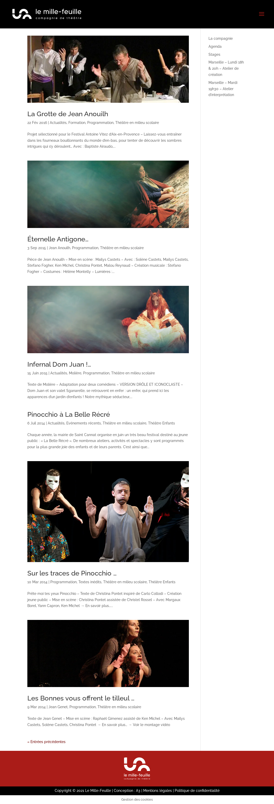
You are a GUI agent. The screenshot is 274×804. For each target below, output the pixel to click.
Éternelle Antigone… (57, 239)
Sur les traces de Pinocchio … (72, 573)
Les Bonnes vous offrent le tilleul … (80, 698)
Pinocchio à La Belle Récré (68, 414)
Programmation (100, 123)
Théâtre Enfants (161, 423)
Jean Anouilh (59, 248)
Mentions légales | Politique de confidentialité (181, 791)
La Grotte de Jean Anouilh (67, 114)
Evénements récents (83, 423)
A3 (138, 791)
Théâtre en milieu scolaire (137, 123)
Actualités (58, 123)
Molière (75, 373)
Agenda (215, 46)
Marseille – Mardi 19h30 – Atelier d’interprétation (222, 89)
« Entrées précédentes (46, 742)
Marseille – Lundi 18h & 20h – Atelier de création (226, 68)
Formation (76, 123)
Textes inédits (89, 582)
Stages (214, 54)
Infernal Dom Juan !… (59, 364)
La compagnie (220, 38)
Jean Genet (58, 707)
